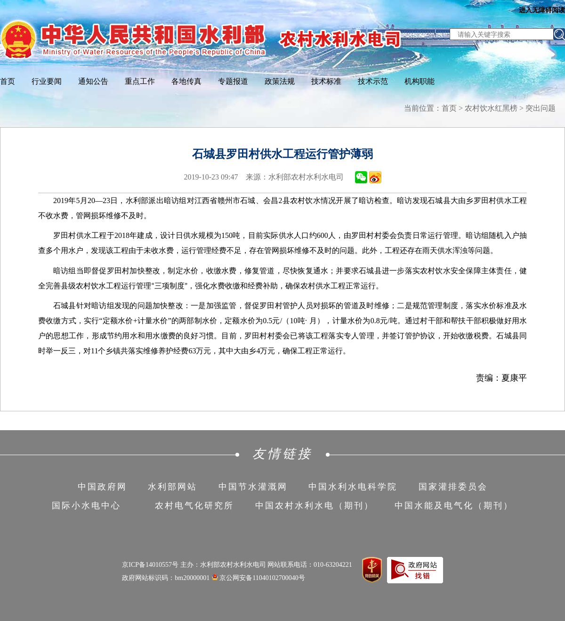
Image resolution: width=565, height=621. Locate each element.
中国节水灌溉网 (253, 486)
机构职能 (419, 81)
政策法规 (280, 81)
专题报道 (233, 81)
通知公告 (93, 81)
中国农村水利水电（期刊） (314, 505)
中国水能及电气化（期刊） (454, 505)
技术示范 (373, 81)
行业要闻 (47, 81)
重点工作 (140, 81)
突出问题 (540, 108)
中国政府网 (102, 486)
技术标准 (326, 81)
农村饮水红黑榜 (491, 108)
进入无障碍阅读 (542, 10)
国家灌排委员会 (453, 486)
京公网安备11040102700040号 (258, 577)
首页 (7, 81)
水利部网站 (172, 486)
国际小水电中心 (86, 505)
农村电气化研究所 (194, 505)
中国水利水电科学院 (352, 486)
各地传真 (186, 81)
